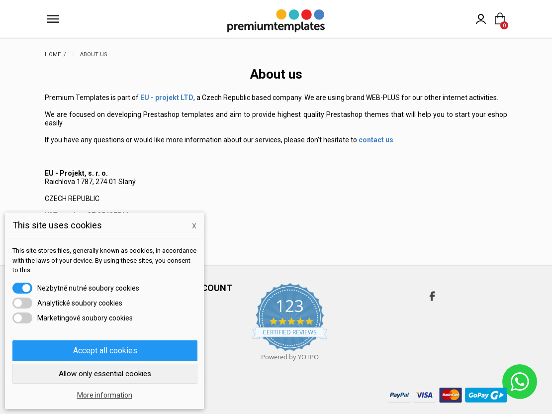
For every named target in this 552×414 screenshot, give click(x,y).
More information (104, 395)
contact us (376, 140)
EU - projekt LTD (166, 98)
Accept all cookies (105, 350)
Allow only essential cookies (105, 373)
